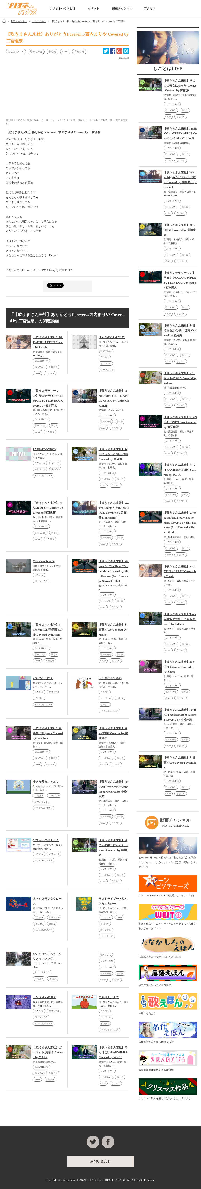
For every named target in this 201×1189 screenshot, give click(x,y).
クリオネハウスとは (62, 8)
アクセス (149, 8)
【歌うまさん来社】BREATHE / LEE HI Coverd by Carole (48, 342)
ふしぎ (120, 698)
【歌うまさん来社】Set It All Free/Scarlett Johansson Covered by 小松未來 (180, 714)
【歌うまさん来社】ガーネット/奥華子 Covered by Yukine (48, 1052)
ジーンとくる (106, 369)
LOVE (119, 917)
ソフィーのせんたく (46, 840)
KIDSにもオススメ (43, 475)
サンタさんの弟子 (44, 997)
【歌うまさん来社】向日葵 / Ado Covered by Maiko (113, 629)
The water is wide (44, 561)
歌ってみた (40, 367)
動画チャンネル (122, 8)
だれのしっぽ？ (43, 678)
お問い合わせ (166, 8)
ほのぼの (55, 469)
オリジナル (105, 363)
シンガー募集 (106, 961)
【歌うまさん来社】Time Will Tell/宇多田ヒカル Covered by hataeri (48, 629)
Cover (37, 373)
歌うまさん (105, 954)
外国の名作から (42, 972)
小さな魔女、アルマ (46, 781)
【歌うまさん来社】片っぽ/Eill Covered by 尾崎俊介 (113, 733)
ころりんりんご (109, 997)
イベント (93, 8)
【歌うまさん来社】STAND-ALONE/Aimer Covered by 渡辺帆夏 (48, 507)
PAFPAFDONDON (44, 449)
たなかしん (105, 351)
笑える (52, 923)
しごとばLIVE (39, 21)
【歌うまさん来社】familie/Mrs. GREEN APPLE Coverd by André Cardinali (180, 133)
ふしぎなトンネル (110, 678)
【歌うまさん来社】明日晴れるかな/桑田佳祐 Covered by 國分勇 (113, 454)
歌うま (54, 367)
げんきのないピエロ (112, 337)
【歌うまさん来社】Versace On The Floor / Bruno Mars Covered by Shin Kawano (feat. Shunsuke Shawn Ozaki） (114, 571)
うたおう (50, 373)
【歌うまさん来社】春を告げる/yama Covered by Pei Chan (48, 733)
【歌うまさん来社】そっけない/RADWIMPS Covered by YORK (113, 1052)
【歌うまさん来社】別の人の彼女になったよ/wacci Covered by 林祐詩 (180, 85)
